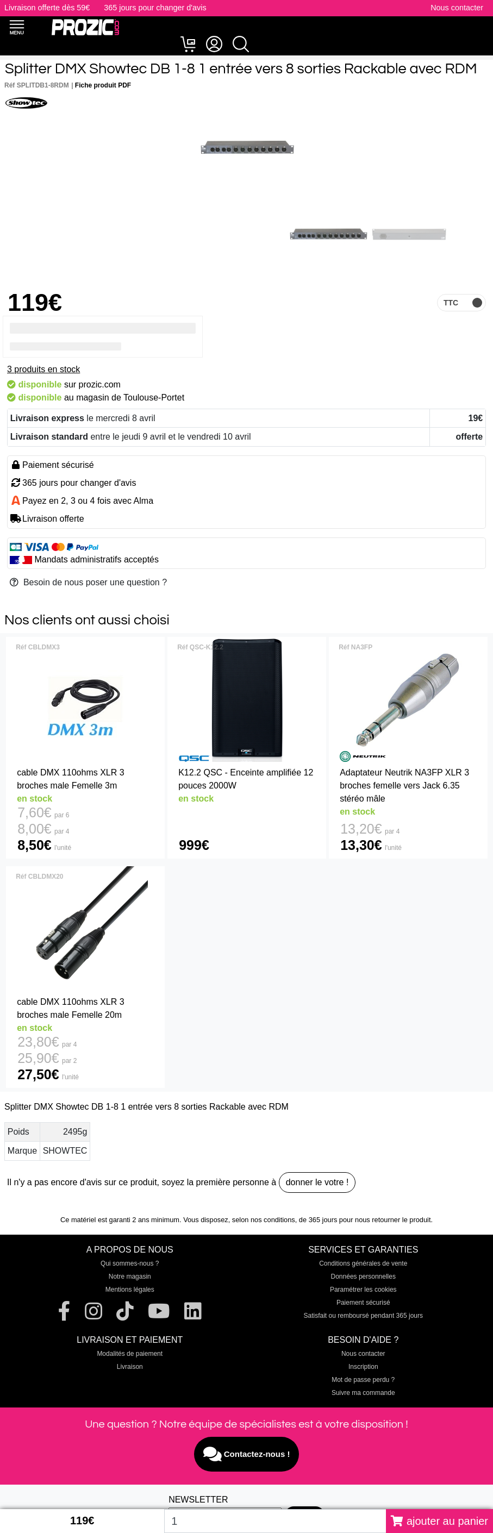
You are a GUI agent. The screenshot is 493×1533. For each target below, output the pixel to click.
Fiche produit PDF (103, 85)
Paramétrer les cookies (363, 1289)
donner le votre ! (317, 1182)
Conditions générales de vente (363, 1263)
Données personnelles (363, 1276)
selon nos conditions (263, 1220)
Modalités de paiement (130, 1353)
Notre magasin (130, 1276)
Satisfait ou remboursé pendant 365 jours (363, 1315)
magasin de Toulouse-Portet (130, 397)
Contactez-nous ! (246, 1454)
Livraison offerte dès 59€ (47, 7)
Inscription (363, 1367)
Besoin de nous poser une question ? (88, 582)
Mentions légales (129, 1289)
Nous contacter (456, 7)
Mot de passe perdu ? (363, 1380)
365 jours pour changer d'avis (155, 7)
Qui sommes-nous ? (130, 1263)
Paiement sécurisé (363, 1302)
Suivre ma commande (363, 1393)
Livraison (130, 1367)
